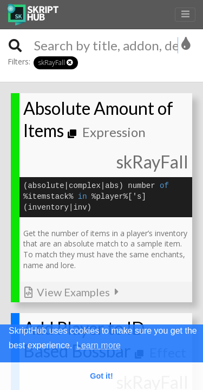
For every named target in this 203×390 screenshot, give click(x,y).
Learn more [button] (98, 345)
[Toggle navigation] (185, 15)
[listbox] (186, 44)
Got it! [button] (101, 376)
